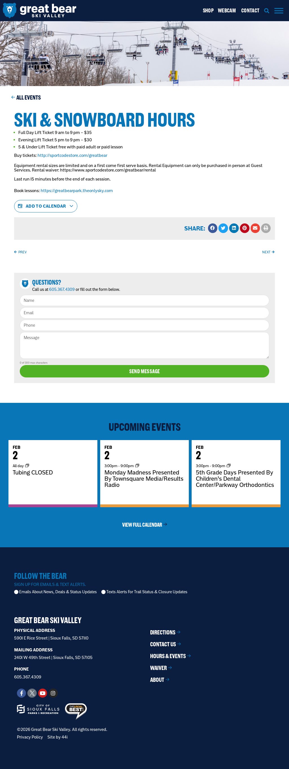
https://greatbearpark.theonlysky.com (77, 190)
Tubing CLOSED (33, 472)
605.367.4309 (62, 289)
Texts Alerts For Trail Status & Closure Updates (146, 592)
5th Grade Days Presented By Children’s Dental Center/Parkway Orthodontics (235, 478)
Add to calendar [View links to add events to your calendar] (46, 206)
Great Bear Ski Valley (48, 620)
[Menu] (278, 10)
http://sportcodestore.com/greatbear (72, 155)
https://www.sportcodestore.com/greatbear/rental (108, 170)
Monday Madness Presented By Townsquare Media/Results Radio (143, 478)
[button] (267, 10)
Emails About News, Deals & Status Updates (58, 592)
